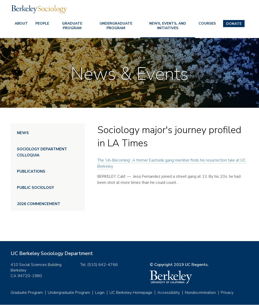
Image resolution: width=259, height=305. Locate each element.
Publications (31, 171)
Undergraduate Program (116, 25)
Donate (234, 23)
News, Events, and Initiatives (167, 25)
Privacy (227, 293)
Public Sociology (35, 187)
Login (99, 293)
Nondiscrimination (200, 293)
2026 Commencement (38, 203)
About (21, 23)
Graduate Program (72, 25)
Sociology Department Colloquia (42, 152)
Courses (207, 23)
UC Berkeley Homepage (131, 293)
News (23, 132)
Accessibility (168, 293)
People (42, 23)
